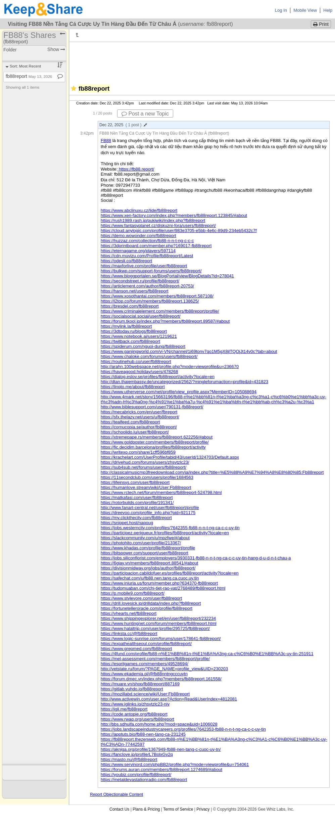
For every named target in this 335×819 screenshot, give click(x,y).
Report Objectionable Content (116, 794)
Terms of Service (178, 809)
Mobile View (305, 10)
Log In (281, 10)
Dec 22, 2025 (123, 125)
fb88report (29, 76)
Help (327, 10)
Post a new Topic (145, 114)
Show (56, 49)
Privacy (202, 809)
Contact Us (119, 809)
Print (321, 24)
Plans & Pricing (146, 809)
